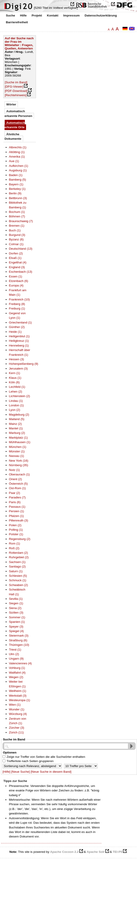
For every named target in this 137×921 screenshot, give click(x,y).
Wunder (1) (16, 709)
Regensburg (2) (20, 539)
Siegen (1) (16, 603)
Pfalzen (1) (16, 516)
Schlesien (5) (18, 575)
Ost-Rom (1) (17, 488)
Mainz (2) (15, 424)
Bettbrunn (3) (18, 198)
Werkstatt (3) (18, 695)
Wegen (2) (16, 677)
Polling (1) (16, 529)
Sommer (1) (17, 617)
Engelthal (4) (17, 262)
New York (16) (18, 460)
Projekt (37, 15)
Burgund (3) (17, 235)
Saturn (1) (16, 571)
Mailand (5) (16, 419)
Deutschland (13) (21, 248)
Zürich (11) (16, 732)
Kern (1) (14, 373)
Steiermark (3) (18, 635)
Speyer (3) (16, 626)
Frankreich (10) (19, 299)
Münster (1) (17, 451)
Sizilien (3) (16, 612)
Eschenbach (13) (20, 271)
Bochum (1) (17, 212)
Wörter (11, 104)
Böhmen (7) (17, 216)
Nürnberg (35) (18, 465)
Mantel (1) (16, 428)
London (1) (16, 405)
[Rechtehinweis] (15, 95)
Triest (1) (15, 649)
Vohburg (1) (17, 668)
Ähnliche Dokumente (13, 136)
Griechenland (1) (20, 322)
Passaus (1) (17, 506)
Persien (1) (16, 511)
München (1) (17, 447)
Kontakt (52, 15)
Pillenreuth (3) (18, 520)
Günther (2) (17, 327)
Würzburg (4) (18, 714)
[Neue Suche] (20, 771)
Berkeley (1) (17, 189)
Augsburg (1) (18, 170)
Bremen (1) (16, 225)
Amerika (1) (17, 156)
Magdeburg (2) (19, 414)
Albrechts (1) (17, 147)
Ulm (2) (14, 654)
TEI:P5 (117, 852)
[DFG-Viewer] (14, 86)
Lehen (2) (15, 391)
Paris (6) (15, 502)
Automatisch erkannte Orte (15, 125)
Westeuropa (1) (19, 700)
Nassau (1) (16, 456)
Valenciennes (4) (20, 663)
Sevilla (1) (16, 598)
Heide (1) (15, 331)
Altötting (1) (17, 152)
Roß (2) (14, 548)
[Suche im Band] (16, 82)
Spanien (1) (17, 621)
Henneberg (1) (19, 345)
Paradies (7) (17, 497)
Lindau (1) (16, 400)
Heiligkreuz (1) (19, 340)
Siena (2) (15, 608)
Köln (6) (14, 382)
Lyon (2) (14, 410)
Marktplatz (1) (18, 437)
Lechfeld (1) (17, 386)
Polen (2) (15, 525)
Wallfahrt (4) (17, 672)
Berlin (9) (15, 193)
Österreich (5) (18, 483)
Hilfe (23, 15)
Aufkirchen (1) (18, 165)
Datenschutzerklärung (101, 15)
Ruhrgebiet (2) (19, 557)
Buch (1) (15, 230)
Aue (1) (14, 161)
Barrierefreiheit (17, 22)
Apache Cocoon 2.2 (64, 852)
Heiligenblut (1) (19, 336)
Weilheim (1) (17, 691)
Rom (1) (14, 543)
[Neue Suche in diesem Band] (51, 771)
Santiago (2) (17, 566)
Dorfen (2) (16, 253)
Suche (10, 15)
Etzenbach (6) (18, 281)
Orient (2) (15, 479)
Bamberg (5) (17, 179)
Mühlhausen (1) (20, 442)
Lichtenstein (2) (19, 396)
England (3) (17, 267)
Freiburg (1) (17, 308)
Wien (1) (15, 704)
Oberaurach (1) (19, 474)
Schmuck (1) (17, 580)
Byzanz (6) (16, 239)
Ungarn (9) (16, 658)
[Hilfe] (6, 771)
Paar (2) (14, 493)
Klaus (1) (15, 377)
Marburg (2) (17, 433)
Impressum (71, 15)
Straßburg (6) (18, 640)
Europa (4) (16, 285)
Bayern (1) (16, 184)
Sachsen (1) (17, 562)
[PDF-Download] (16, 91)
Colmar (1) (16, 244)
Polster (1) (16, 534)
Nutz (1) (14, 470)
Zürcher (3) (16, 727)
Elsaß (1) (15, 258)
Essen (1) (15, 276)
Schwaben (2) (18, 585)
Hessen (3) (16, 359)
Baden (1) (16, 175)
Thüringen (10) (19, 645)
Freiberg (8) (17, 304)
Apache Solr (96, 852)
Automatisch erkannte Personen (18, 113)
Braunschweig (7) (21, 221)
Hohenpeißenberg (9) (23, 363)
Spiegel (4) (16, 631)
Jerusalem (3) (18, 368)
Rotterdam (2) (18, 552)
